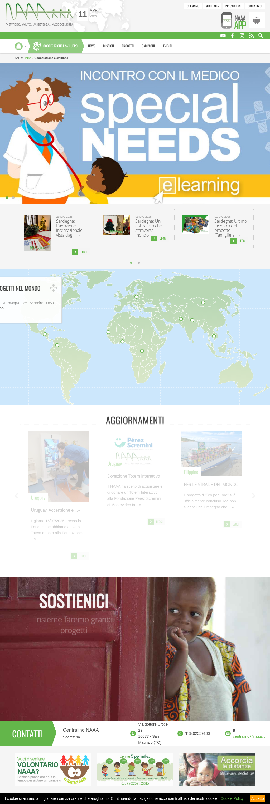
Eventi (167, 45)
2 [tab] (139, 262)
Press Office (233, 6)
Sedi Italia (212, 6)
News (91, 45)
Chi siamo (193, 6)
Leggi (84, 251)
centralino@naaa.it (249, 736)
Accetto (257, 798)
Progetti (128, 45)
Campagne (148, 45)
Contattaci (255, 6)
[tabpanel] (55, 233)
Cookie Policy (231, 798)
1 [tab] (131, 262)
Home (27, 57)
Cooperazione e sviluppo (60, 45)
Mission (108, 45)
